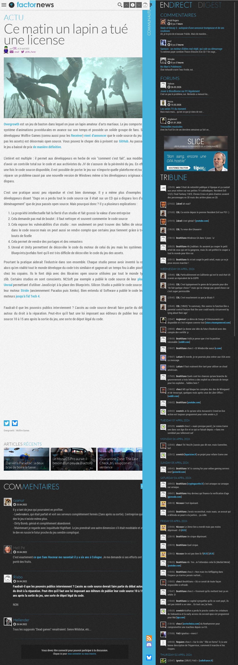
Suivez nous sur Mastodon (153, 651)
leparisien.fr (195, 462)
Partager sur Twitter (6, 422)
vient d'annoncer (102, 135)
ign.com (200, 626)
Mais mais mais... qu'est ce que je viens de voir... (187, 111)
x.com (223, 356)
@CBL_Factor (30, 51)
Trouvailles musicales (176, 126)
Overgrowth (11, 124)
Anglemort (177, 118)
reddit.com (189, 349)
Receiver (83, 135)
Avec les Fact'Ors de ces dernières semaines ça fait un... (190, 129)
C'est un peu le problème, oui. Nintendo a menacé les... (189, 93)
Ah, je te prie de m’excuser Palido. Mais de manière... (188, 33)
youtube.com (206, 225)
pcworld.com (191, 480)
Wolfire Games (22, 429)
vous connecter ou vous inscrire (80, 652)
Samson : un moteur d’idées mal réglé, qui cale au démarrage (196, 48)
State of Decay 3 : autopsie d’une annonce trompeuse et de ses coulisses (197, 29)
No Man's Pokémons (175, 66)
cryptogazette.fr (200, 492)
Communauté (153, 314)
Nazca (175, 101)
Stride (29, 290)
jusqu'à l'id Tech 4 (35, 296)
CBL (15, 48)
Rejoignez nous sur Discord (153, 645)
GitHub (133, 141)
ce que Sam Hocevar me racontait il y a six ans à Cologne (68, 555)
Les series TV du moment (178, 108)
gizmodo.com (184, 505)
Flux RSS (153, 638)
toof (174, 41)
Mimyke (175, 58)
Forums (174, 78)
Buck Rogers (177, 20)
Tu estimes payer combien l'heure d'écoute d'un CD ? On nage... (193, 51)
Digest (214, 5)
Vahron (175, 83)
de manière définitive (59, 147)
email (17, 51)
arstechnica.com (196, 632)
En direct (181, 5)
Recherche (117, 5)
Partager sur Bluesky (15, 422)
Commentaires (183, 15)
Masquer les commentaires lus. (140, 484)
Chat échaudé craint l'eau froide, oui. (181, 69)
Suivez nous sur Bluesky (153, 657)
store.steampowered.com (185, 330)
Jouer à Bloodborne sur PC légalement (184, 90)
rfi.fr (188, 539)
